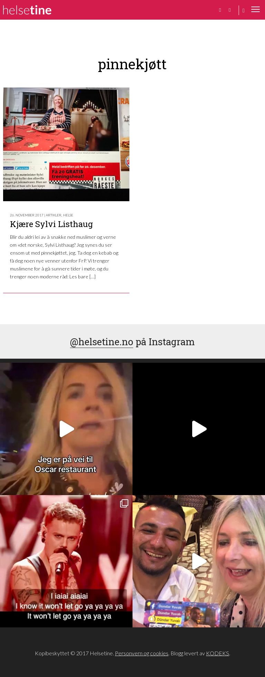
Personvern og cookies (141, 653)
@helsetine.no (101, 341)
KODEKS (217, 653)
